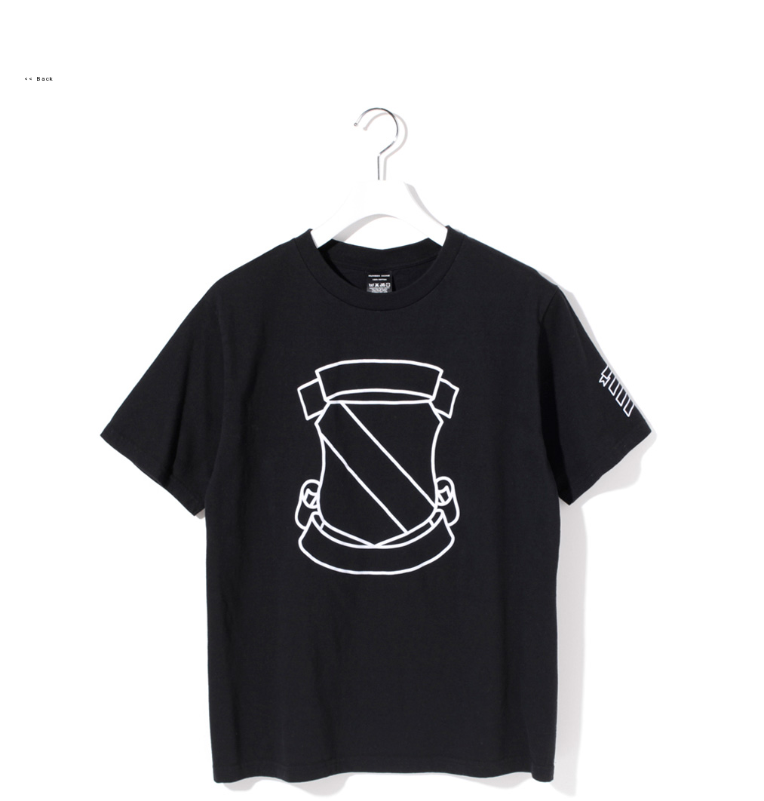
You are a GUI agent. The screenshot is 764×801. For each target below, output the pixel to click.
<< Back (39, 78)
